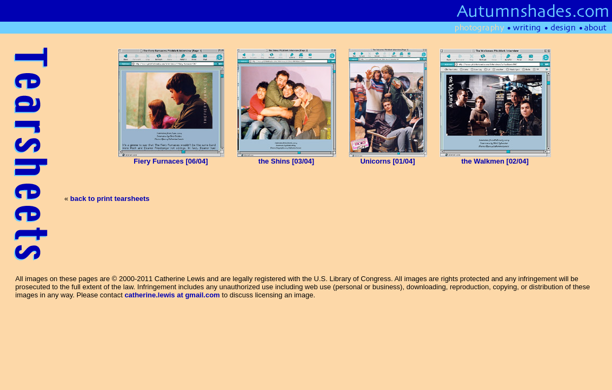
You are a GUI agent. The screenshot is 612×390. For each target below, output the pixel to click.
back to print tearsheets (110, 198)
